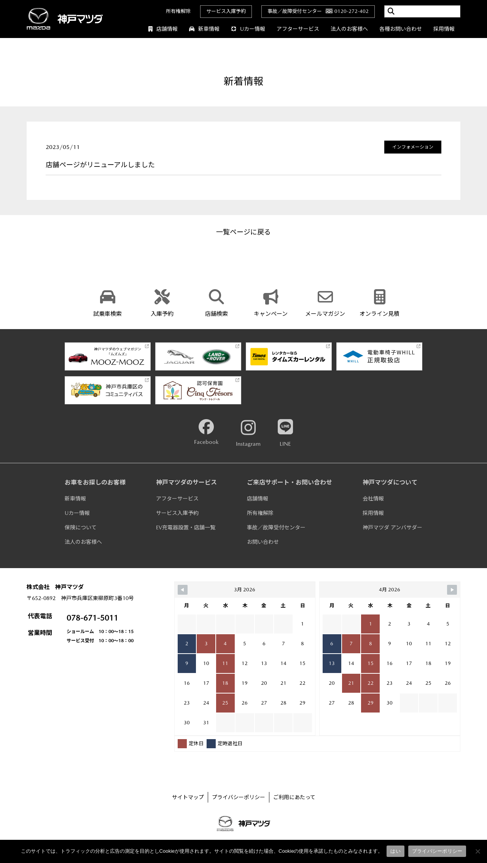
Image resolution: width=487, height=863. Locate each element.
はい (395, 851)
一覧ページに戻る (243, 232)
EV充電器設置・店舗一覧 (185, 527)
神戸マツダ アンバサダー (392, 527)
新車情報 (204, 29)
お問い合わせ (263, 542)
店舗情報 (163, 29)
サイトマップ (188, 797)
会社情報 (373, 499)
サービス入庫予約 (226, 11)
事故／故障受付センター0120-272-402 (318, 11)
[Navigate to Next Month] (452, 590)
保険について (81, 527)
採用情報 (444, 29)
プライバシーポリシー (238, 797)
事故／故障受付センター (276, 527)
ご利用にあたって (294, 797)
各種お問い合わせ (400, 29)
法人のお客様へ (349, 29)
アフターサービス (298, 29)
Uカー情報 (248, 29)
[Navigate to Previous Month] (183, 590)
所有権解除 (178, 11)
